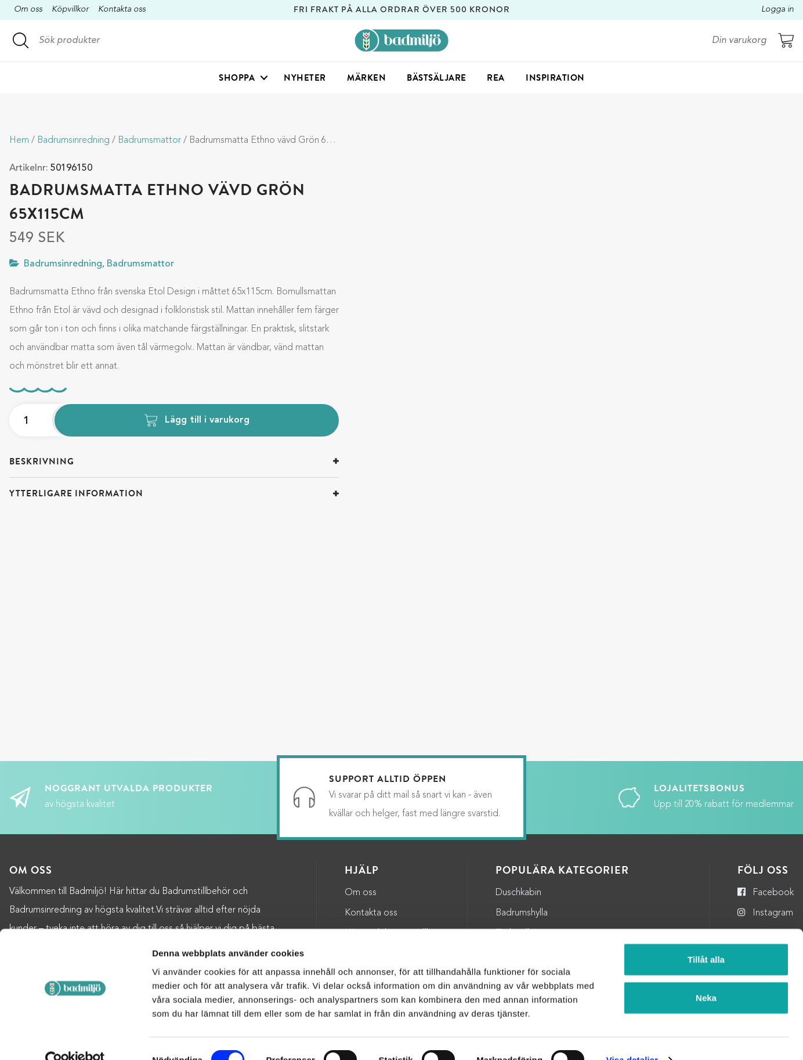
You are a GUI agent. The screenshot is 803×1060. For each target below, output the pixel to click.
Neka (706, 975)
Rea (496, 79)
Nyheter (305, 79)
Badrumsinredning (73, 140)
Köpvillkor (70, 9)
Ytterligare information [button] (76, 493)
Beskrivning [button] (41, 461)
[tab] (174, 462)
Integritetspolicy (378, 895)
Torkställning (520, 875)
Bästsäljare (436, 79)
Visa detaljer (632, 1037)
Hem (19, 140)
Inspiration (555, 79)
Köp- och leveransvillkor (392, 875)
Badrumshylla (521, 855)
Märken (366, 79)
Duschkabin (518, 834)
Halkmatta (516, 895)
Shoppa (237, 79)
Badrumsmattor (149, 140)
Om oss (28, 9)
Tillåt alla (706, 937)
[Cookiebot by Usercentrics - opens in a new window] (75, 1037)
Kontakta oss (122, 9)
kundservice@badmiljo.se (148, 889)
